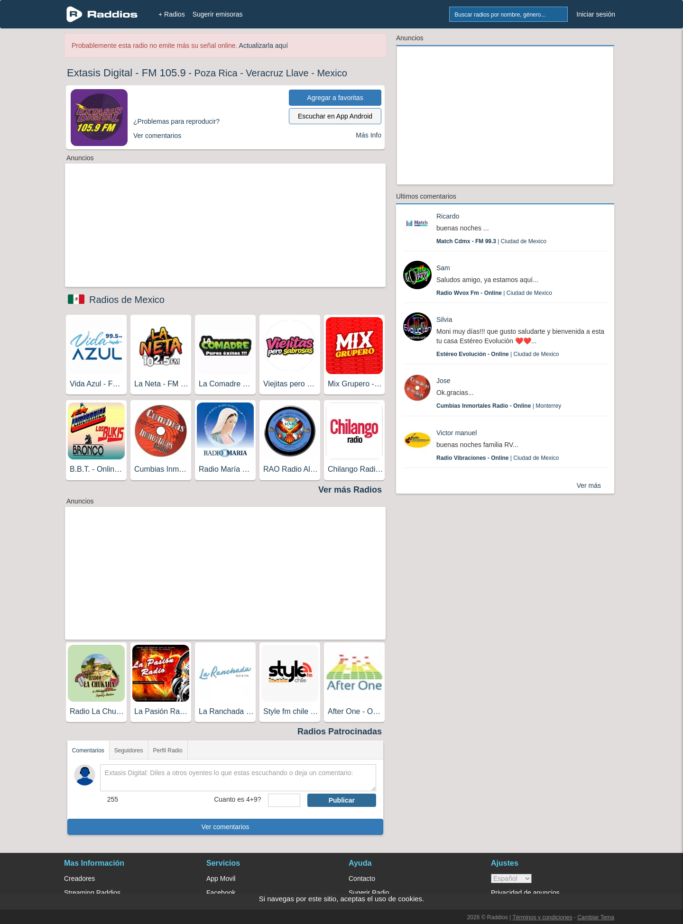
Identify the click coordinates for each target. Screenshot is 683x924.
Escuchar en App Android (335, 116)
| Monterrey (498, 406)
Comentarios (88, 750)
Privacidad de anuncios (525, 893)
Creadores (79, 878)
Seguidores (128, 750)
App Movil (220, 878)
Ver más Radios (350, 489)
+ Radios (171, 14)
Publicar (342, 800)
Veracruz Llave (277, 73)
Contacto (362, 878)
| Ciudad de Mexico (491, 241)
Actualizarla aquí (263, 45)
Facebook (220, 893)
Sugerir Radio (369, 893)
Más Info (368, 135)
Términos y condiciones (542, 917)
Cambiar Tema (595, 917)
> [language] (511, 878)
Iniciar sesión (595, 14)
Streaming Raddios (92, 893)
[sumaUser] (284, 800)
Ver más (589, 485)
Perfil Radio (168, 750)
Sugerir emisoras (218, 14)
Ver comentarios (225, 827)
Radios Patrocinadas (339, 731)
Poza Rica (215, 73)
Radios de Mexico (127, 299)
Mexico (332, 73)
